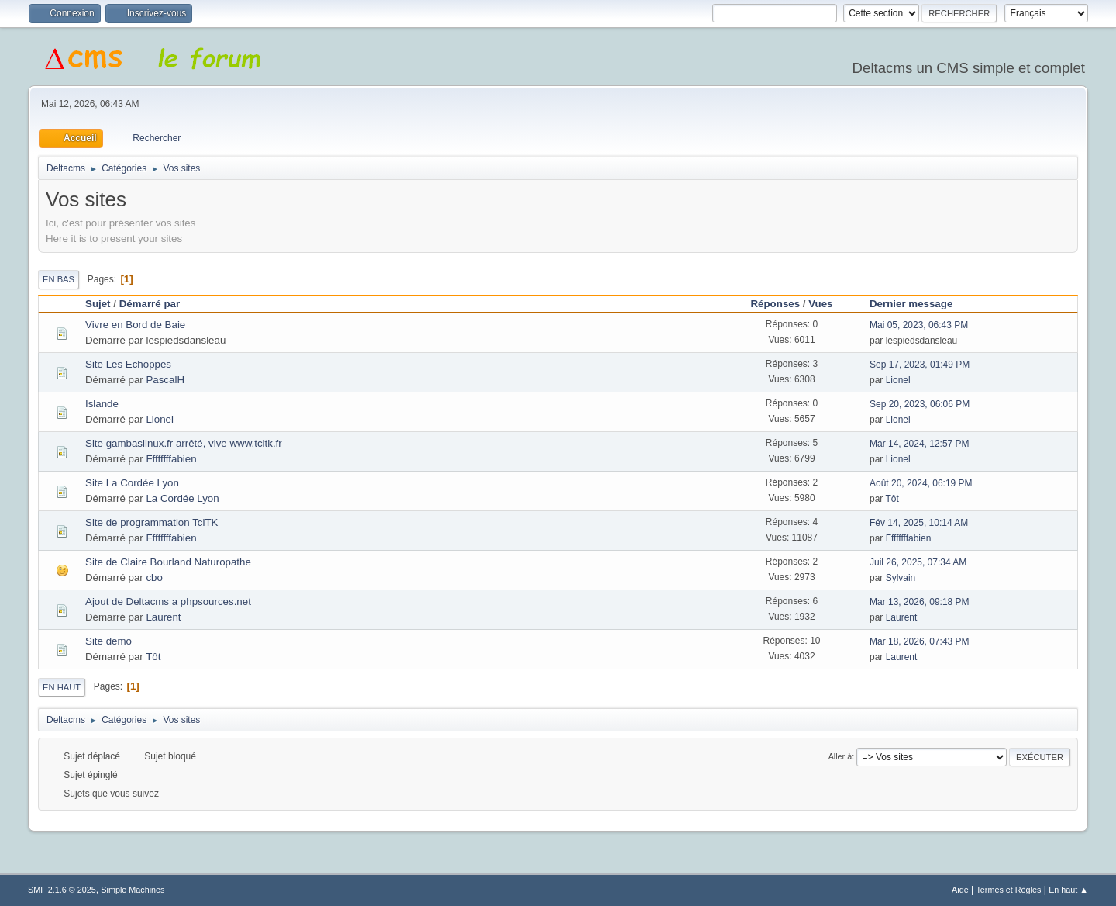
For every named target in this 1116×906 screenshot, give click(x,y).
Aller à (840, 756)
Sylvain (901, 577)
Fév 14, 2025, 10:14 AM (919, 522)
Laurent (163, 617)
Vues (820, 303)
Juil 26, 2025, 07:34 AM (918, 562)
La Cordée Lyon (182, 498)
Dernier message (918, 303)
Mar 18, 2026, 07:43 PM (920, 641)
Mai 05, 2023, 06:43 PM (919, 325)
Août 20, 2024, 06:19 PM (921, 483)
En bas (58, 279)
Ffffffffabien (171, 459)
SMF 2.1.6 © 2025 (62, 889)
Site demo (108, 641)
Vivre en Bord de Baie (135, 324)
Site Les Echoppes (128, 364)
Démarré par (149, 303)
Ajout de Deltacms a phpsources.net (168, 601)
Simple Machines (132, 889)
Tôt (891, 498)
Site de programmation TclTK (151, 522)
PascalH (165, 380)
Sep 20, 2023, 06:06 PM (920, 404)
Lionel (898, 380)
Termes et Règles (1008, 889)
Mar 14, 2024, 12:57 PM (920, 443)
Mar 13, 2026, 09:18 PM (920, 602)
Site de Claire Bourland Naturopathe (168, 562)
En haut (62, 687)
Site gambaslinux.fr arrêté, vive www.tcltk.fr (183, 443)
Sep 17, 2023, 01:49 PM (920, 364)
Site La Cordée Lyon (132, 483)
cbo (154, 577)
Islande (102, 404)
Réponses (775, 303)
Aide (960, 889)
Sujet (98, 303)
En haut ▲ (1068, 889)
